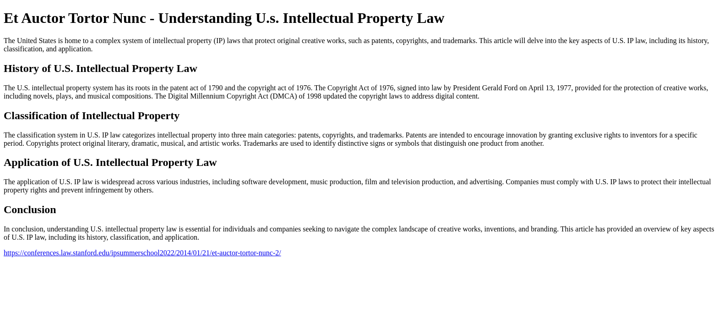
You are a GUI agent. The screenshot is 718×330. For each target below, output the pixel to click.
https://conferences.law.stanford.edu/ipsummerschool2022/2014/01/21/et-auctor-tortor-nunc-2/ (142, 253)
